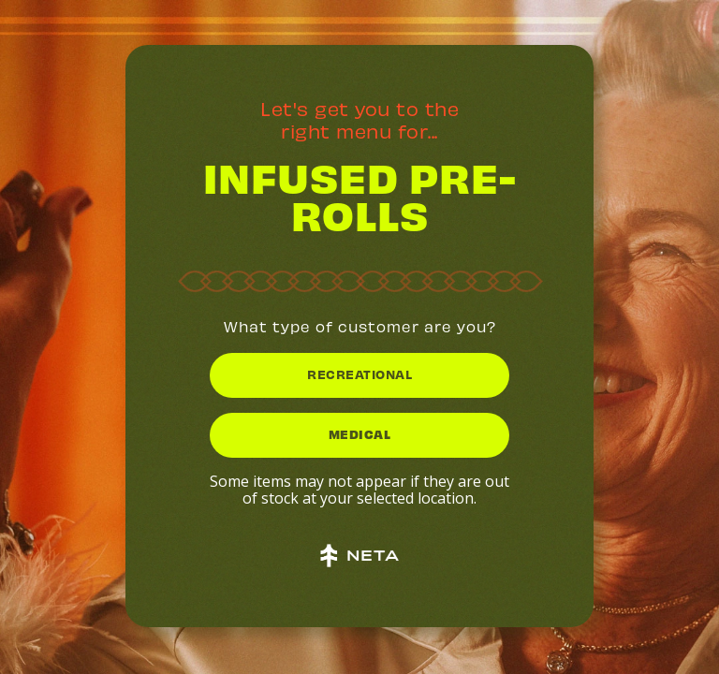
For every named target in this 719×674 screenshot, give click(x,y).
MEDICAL (360, 434)
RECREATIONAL (359, 374)
